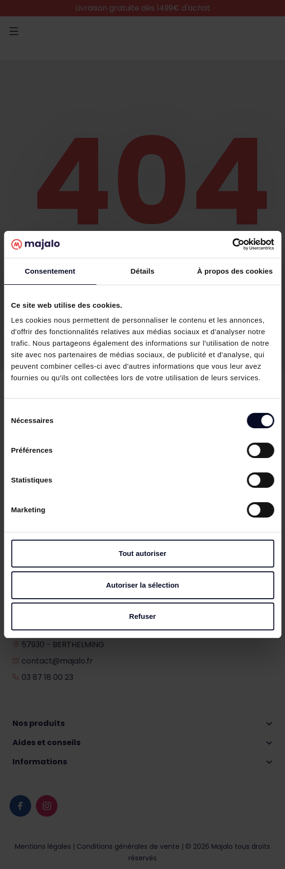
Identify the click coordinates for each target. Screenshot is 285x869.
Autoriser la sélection (142, 585)
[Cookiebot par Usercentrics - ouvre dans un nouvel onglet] (232, 244)
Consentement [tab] (50, 271)
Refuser (142, 616)
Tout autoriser (143, 553)
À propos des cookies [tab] (235, 271)
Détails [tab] (143, 271)
